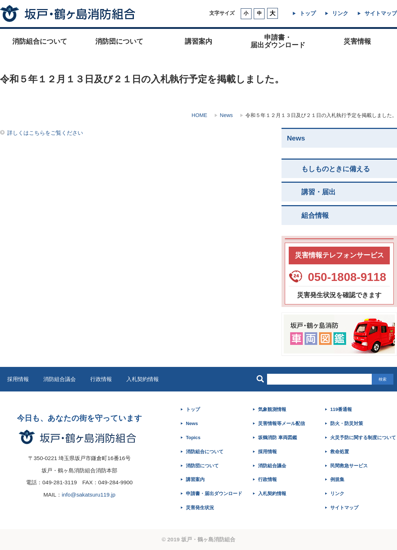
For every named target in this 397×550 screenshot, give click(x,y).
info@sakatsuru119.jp (88, 494)
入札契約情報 (142, 379)
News (226, 115)
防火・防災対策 (346, 423)
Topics (193, 437)
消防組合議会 (59, 379)
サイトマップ (381, 13)
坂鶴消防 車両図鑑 (277, 437)
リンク (340, 13)
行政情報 (101, 379)
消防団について (119, 41)
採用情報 (18, 379)
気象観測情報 (272, 409)
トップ (308, 13)
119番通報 (341, 409)
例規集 (337, 479)
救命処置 (339, 451)
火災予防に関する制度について (363, 437)
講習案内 (198, 41)
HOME (199, 115)
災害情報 (357, 41)
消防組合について (39, 41)
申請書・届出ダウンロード (214, 493)
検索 (383, 379)
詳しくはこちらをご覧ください (45, 133)
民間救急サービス (349, 465)
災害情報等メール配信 (281, 423)
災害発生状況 (200, 507)
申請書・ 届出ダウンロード (277, 41)
